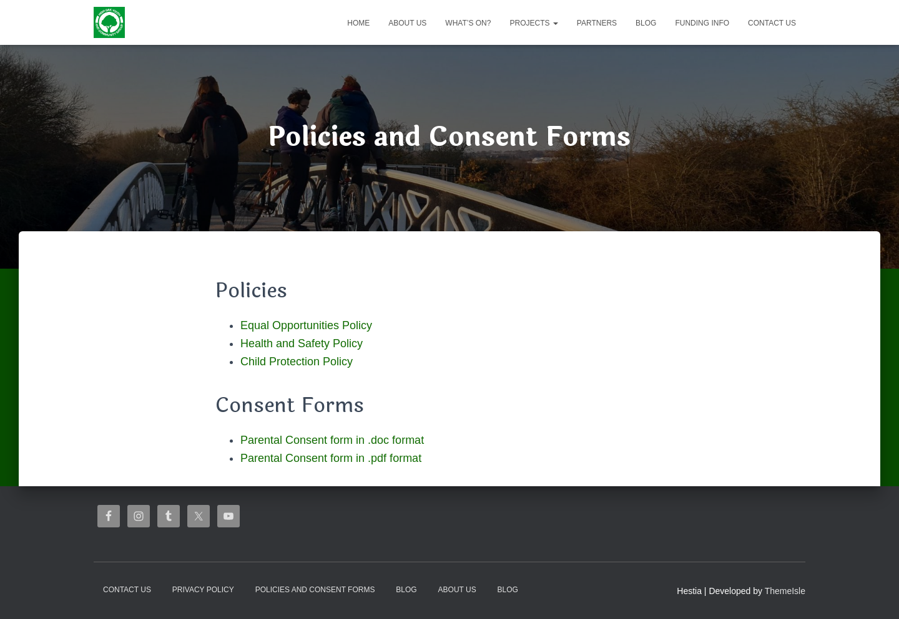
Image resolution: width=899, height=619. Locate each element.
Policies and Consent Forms (315, 589)
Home (358, 23)
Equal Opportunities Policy (306, 325)
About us (407, 23)
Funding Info (702, 23)
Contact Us (772, 23)
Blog (646, 23)
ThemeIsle (785, 591)
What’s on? (468, 23)
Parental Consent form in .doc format (332, 440)
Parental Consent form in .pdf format (330, 458)
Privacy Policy (203, 589)
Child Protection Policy (296, 361)
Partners (597, 23)
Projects (533, 23)
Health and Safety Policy (301, 343)
